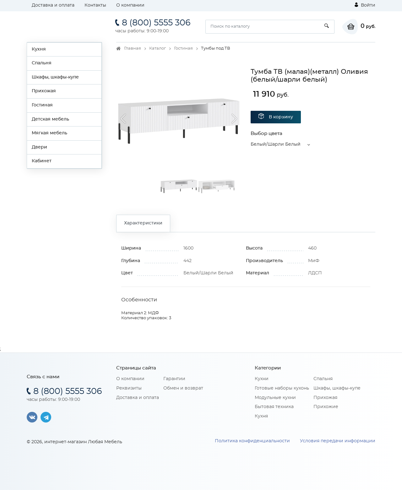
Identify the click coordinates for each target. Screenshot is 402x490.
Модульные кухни (275, 398)
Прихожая (44, 91)
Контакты (95, 5)
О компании (130, 5)
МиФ (313, 261)
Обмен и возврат (183, 388)
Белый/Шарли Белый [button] (276, 144)
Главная (132, 48)
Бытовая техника (274, 407)
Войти (365, 5)
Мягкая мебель (49, 133)
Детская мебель (50, 119)
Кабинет (42, 161)
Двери (39, 147)
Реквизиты (129, 388)
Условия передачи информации (337, 441)
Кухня (39, 49)
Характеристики (143, 223)
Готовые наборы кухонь (282, 388)
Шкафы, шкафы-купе (55, 77)
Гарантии (174, 379)
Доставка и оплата (53, 5)
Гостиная (42, 105)
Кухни (262, 379)
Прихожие (325, 407)
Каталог (157, 48)
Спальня (42, 63)
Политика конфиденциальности (252, 441)
